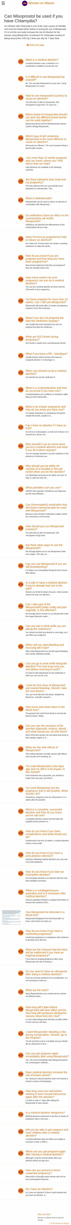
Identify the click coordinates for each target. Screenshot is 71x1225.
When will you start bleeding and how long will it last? (45, 646)
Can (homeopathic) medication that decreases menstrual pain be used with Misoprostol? (46, 507)
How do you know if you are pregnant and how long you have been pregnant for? (45, 258)
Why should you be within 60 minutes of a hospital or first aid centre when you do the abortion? (45, 468)
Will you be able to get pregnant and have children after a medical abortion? (47, 1132)
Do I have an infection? (39, 1189)
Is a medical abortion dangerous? (45, 1112)
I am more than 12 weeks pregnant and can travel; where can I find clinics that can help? (46, 160)
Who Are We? (44, 1214)
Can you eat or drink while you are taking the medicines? (46, 627)
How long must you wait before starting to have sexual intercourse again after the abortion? (46, 1094)
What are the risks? (37, 990)
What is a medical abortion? (42, 59)
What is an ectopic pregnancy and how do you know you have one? (46, 408)
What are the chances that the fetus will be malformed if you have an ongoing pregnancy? (47, 952)
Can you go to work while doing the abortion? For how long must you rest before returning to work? (46, 666)
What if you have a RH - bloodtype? (47, 353)
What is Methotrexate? (39, 198)
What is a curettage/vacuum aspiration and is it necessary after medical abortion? (46, 893)
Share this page (35, 45)
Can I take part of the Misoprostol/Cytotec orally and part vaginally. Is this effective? (46, 607)
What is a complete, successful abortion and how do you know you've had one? (44, 812)
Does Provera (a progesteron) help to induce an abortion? (46, 238)
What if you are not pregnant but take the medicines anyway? (45, 319)
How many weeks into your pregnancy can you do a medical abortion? (45, 280)
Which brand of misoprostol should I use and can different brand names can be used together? (47, 117)
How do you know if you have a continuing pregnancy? (44, 932)
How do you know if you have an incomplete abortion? (45, 873)
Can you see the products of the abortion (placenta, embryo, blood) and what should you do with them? (46, 728)
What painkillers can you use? (43, 487)
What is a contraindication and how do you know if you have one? (46, 389)
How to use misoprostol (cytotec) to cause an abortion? (46, 97)
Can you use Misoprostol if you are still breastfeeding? (46, 565)
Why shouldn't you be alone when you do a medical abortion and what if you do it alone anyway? (47, 447)
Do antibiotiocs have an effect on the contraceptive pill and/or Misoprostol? (47, 218)
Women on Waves (38, 3)
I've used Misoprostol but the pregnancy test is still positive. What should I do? (47, 790)
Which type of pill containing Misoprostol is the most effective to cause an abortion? (46, 139)
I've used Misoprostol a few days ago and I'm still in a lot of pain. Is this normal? (45, 769)
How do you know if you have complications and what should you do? (46, 834)
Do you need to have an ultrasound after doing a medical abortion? (46, 973)
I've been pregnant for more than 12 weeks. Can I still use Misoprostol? (47, 301)
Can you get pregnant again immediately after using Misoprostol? (47, 1055)
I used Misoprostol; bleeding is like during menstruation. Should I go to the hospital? (46, 1034)
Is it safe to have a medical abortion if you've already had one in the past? (46, 585)
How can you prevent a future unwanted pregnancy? (43, 1172)
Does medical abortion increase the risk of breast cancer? (46, 1074)
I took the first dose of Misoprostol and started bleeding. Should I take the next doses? (46, 688)
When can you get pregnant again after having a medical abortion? (45, 1153)
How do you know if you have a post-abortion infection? (44, 854)
